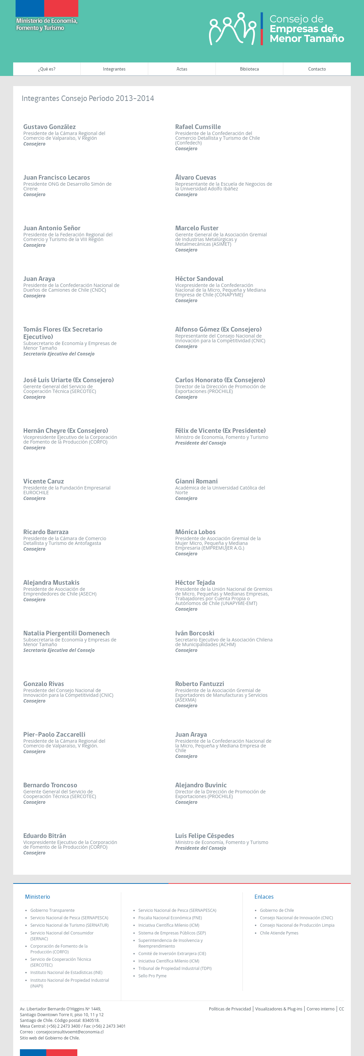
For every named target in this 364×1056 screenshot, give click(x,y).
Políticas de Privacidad (230, 1009)
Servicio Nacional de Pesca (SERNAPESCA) (69, 918)
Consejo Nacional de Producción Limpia (297, 925)
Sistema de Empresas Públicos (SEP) (172, 933)
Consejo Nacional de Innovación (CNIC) (296, 918)
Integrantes (114, 69)
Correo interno (321, 1009)
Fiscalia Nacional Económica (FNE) (170, 918)
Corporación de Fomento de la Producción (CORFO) (59, 949)
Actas (182, 69)
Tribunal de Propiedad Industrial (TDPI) (175, 968)
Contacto (317, 69)
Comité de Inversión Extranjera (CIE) (172, 953)
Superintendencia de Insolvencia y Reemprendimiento (170, 943)
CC (341, 1009)
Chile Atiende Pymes (279, 933)
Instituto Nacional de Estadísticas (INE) (66, 972)
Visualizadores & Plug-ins (278, 1009)
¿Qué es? (46, 69)
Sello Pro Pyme (152, 976)
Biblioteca (249, 69)
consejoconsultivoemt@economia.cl (70, 1032)
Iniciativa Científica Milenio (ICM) (168, 925)
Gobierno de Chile (277, 910)
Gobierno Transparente (52, 910)
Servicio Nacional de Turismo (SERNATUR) (69, 925)
